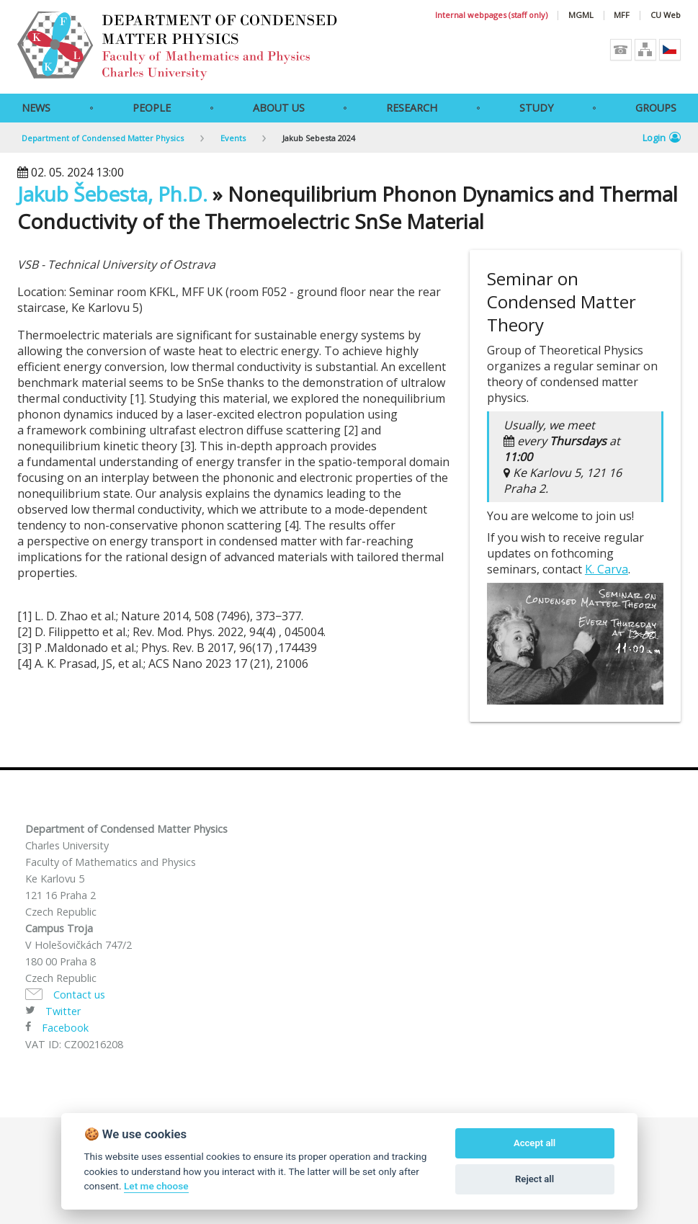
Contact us (79, 994)
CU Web (665, 15)
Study (536, 108)
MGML (581, 15)
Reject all (534, 1179)
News (36, 108)
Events (233, 138)
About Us (279, 108)
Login (662, 137)
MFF (622, 15)
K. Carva (606, 569)
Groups (655, 108)
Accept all (534, 1143)
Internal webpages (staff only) (491, 15)
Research (411, 108)
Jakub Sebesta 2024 (318, 138)
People (152, 108)
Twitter (63, 1011)
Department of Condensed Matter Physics (103, 138)
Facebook (65, 1028)
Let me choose (156, 1186)
